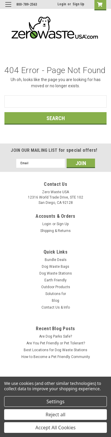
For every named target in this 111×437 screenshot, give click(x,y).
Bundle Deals (56, 260)
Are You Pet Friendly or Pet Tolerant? (55, 343)
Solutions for (55, 294)
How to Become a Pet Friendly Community (55, 357)
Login (61, 4)
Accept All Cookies (56, 427)
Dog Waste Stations (55, 273)
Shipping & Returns (55, 231)
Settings (55, 401)
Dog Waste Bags (55, 267)
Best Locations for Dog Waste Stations (55, 350)
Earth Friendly (55, 280)
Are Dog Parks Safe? (55, 336)
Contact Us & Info (55, 307)
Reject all (55, 414)
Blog (55, 301)
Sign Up (78, 4)
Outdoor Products (55, 287)
